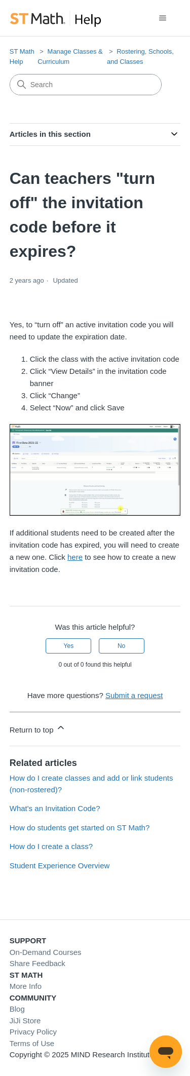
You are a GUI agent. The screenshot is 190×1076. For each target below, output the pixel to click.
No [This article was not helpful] (121, 645)
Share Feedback (37, 963)
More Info (26, 986)
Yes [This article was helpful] (69, 645)
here (75, 557)
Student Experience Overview (60, 865)
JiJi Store (25, 1020)
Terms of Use (32, 1043)
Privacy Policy (33, 1031)
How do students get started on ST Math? (80, 827)
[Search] (85, 84)
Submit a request (134, 695)
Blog (17, 1009)
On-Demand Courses (46, 952)
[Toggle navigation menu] (162, 18)
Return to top (38, 728)
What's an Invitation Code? (55, 808)
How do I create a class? (51, 846)
